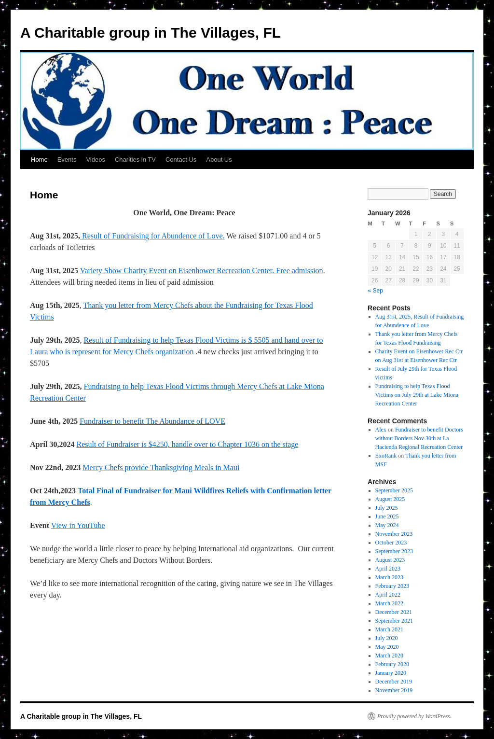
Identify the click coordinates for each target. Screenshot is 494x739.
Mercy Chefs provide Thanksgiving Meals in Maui (160, 467)
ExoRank (386, 455)
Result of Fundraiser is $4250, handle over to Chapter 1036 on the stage (187, 444)
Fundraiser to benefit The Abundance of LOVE (152, 421)
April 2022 (387, 594)
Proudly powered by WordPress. (414, 716)
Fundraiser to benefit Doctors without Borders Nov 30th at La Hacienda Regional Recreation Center (419, 438)
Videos (95, 159)
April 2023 (387, 568)
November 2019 (394, 690)
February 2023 (392, 586)
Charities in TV (135, 159)
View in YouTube (78, 525)
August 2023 (390, 560)
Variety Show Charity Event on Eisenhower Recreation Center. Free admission (201, 270)
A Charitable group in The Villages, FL (150, 33)
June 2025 (387, 516)
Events (67, 159)
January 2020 (390, 672)
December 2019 (393, 681)
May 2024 (387, 525)
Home (39, 159)
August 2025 (390, 499)
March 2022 (389, 603)
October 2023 (391, 542)
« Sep (375, 290)
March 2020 (389, 655)
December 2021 (393, 612)
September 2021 (394, 620)
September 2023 (394, 551)
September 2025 (394, 490)
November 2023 (394, 533)
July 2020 (386, 638)
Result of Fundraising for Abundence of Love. (152, 236)
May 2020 (387, 646)
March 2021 (389, 629)
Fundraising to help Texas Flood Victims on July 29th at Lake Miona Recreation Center (417, 395)
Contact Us (180, 159)
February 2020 (392, 664)
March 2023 (389, 577)
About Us (219, 159)
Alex (380, 429)
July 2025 (386, 507)
